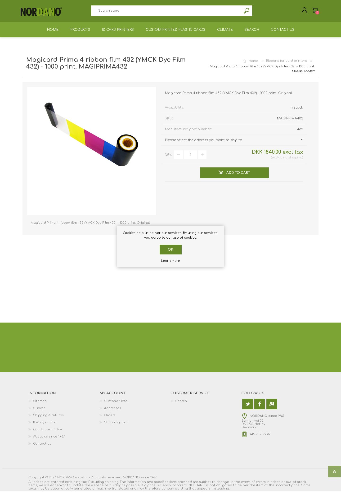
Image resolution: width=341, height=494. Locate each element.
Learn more (170, 260)
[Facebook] (259, 406)
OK (170, 249)
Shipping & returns (48, 418)
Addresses (112, 410)
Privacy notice (44, 425)
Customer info (115, 403)
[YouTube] (271, 406)
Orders (110, 418)
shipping (295, 160)
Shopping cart (313, 11)
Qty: (168, 157)
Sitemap (40, 403)
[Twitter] (247, 406)
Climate (39, 410)
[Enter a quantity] (190, 157)
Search (247, 12)
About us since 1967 (49, 439)
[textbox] (166, 12)
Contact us (42, 446)
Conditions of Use (47, 432)
